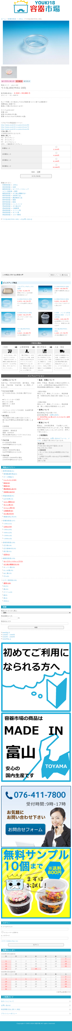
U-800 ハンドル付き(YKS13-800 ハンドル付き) (63, 315)
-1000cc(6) (8, 535)
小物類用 (16, 208)
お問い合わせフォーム (58, 438)
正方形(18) (8, 545)
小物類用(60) (8, 510)
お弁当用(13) (8, 499)
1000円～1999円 (9, 634)
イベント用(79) (9, 508)
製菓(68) (7, 486)
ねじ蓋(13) (8, 573)
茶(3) (5, 598)
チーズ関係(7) (9, 477)
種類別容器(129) (9, 558)
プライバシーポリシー (9, 1013)
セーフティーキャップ (21, 189)
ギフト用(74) (8, 504)
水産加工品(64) (9, 492)
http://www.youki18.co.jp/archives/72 (15, 127)
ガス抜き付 (17, 206)
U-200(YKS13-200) (24, 299)
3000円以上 (7, 639)
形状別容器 (6, 187)
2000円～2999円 (9, 637)
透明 (15, 191)
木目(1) (6, 601)
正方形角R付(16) (10, 548)
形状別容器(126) (9, 542)
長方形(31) (8, 551)
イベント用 (17, 210)
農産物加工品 (17, 197)
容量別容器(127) (9, 520)
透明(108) (7, 583)
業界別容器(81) (8, 471)
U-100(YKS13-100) (62, 286)
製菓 (14, 200)
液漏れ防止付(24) (10, 516)
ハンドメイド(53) (10, 480)
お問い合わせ (6, 1005)
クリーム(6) (8, 592)
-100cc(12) (8, 523)
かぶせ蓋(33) (8, 570)
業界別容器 (6, 195)
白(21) (6, 586)
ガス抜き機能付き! (19, 193)
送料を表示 (54, 415)
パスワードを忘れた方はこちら (9, 941)
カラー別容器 (7, 191)
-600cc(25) (8, 532)
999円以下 (6, 632)
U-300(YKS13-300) (62, 299)
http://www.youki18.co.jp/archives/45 (15, 129)
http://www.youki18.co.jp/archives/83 (15, 125)
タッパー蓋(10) (9, 567)
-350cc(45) (8, 529)
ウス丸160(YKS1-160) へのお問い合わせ (17, 219)
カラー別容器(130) (10, 580)
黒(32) (6, 589)
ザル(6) (6, 576)
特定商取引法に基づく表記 (10, 1009)
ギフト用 (16, 212)
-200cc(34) (8, 526)
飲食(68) (7, 483)
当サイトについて (7, 1001)
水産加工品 (17, 195)
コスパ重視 (17, 214)
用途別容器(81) (8, 496)
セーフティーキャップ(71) (13, 561)
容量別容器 (12, 19)
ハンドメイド (17, 204)
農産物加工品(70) (10, 489)
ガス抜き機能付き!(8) (11, 564)
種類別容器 (6, 189)
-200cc (20, 19)
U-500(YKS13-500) (24, 312)
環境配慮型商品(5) (10, 474)
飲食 (14, 202)
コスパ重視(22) (9, 502)
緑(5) (5, 595)
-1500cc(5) (8, 538)
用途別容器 (6, 206)
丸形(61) (7, 554)
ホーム (3, 19)
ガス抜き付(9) (9, 513)
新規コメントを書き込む (59, 275)
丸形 (14, 187)
